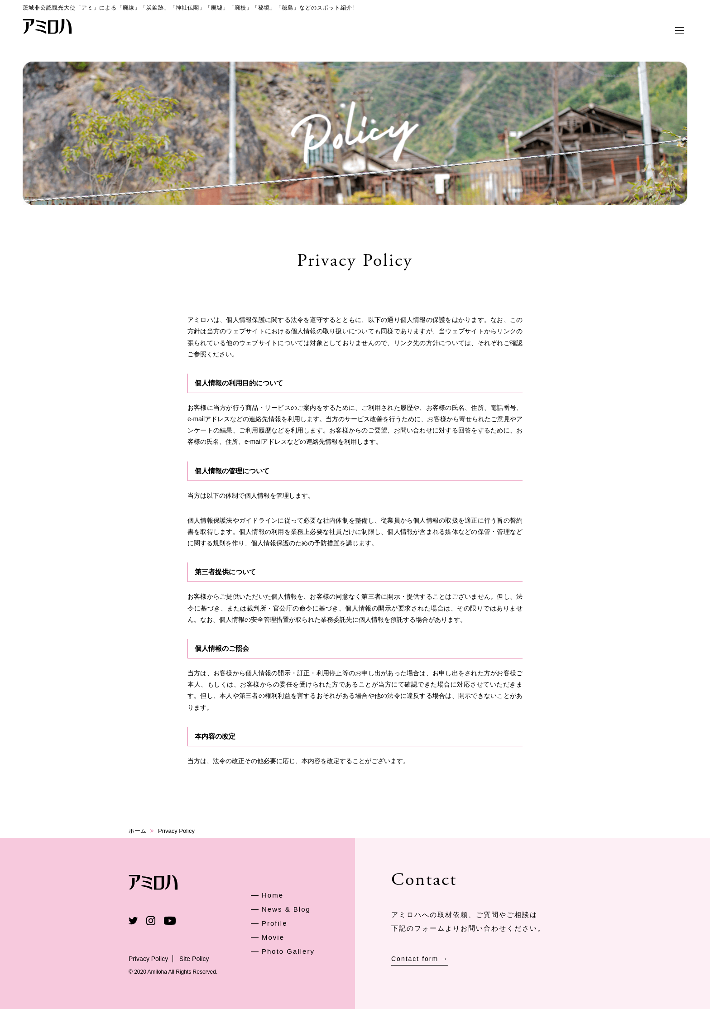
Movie (273, 937)
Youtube (170, 920)
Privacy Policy (148, 958)
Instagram (150, 920)
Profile (275, 923)
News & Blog (286, 909)
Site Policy (194, 958)
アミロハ (47, 26)
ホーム (137, 830)
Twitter (133, 920)
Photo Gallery (288, 951)
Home (272, 895)
